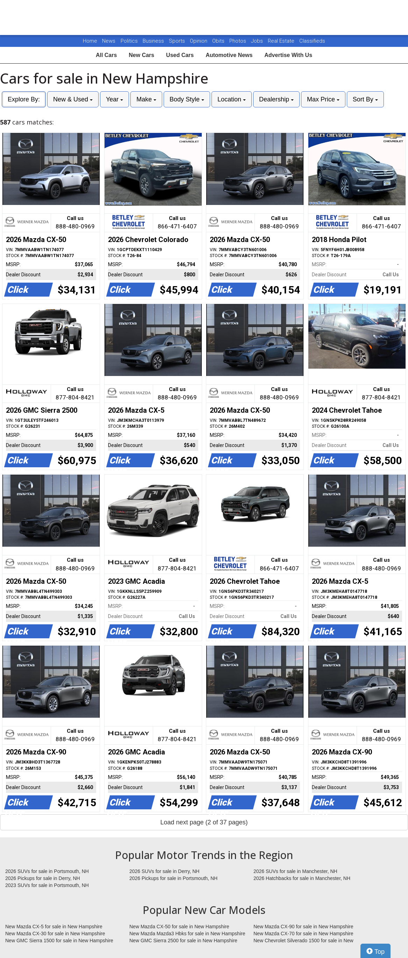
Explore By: (24, 99)
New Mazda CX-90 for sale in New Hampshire (303, 926)
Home (90, 41)
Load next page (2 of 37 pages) (204, 822)
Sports (177, 41)
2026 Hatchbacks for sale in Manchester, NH (301, 878)
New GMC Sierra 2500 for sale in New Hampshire (183, 940)
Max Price (323, 99)
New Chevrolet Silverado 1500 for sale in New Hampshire (303, 941)
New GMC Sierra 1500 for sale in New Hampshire (59, 940)
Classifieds (312, 41)
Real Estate (282, 41)
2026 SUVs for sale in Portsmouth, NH (47, 871)
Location (231, 99)
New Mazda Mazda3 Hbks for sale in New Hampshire (187, 933)
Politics (129, 41)
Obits (219, 41)
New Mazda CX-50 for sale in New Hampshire (179, 926)
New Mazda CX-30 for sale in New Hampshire (55, 933)
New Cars (141, 55)
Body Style (187, 99)
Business (154, 41)
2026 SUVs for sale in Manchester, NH (295, 871)
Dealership (276, 99)
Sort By (365, 99)
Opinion (199, 41)
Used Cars (180, 55)
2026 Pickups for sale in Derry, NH (42, 878)
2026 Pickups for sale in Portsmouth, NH (173, 878)
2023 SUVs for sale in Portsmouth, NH (47, 885)
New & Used (73, 99)
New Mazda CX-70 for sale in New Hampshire (303, 933)
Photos (238, 41)
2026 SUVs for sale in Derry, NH (164, 871)
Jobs (257, 41)
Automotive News (229, 55)
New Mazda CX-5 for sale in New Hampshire (53, 926)
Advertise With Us (288, 55)
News (108, 41)
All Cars (106, 55)
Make (146, 99)
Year (114, 99)
